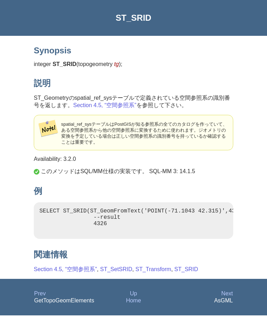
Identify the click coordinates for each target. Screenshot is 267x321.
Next (227, 299)
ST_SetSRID (116, 275)
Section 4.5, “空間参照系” (104, 105)
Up (133, 299)
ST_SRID (186, 275)
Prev (40, 299)
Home (133, 306)
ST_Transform (153, 275)
